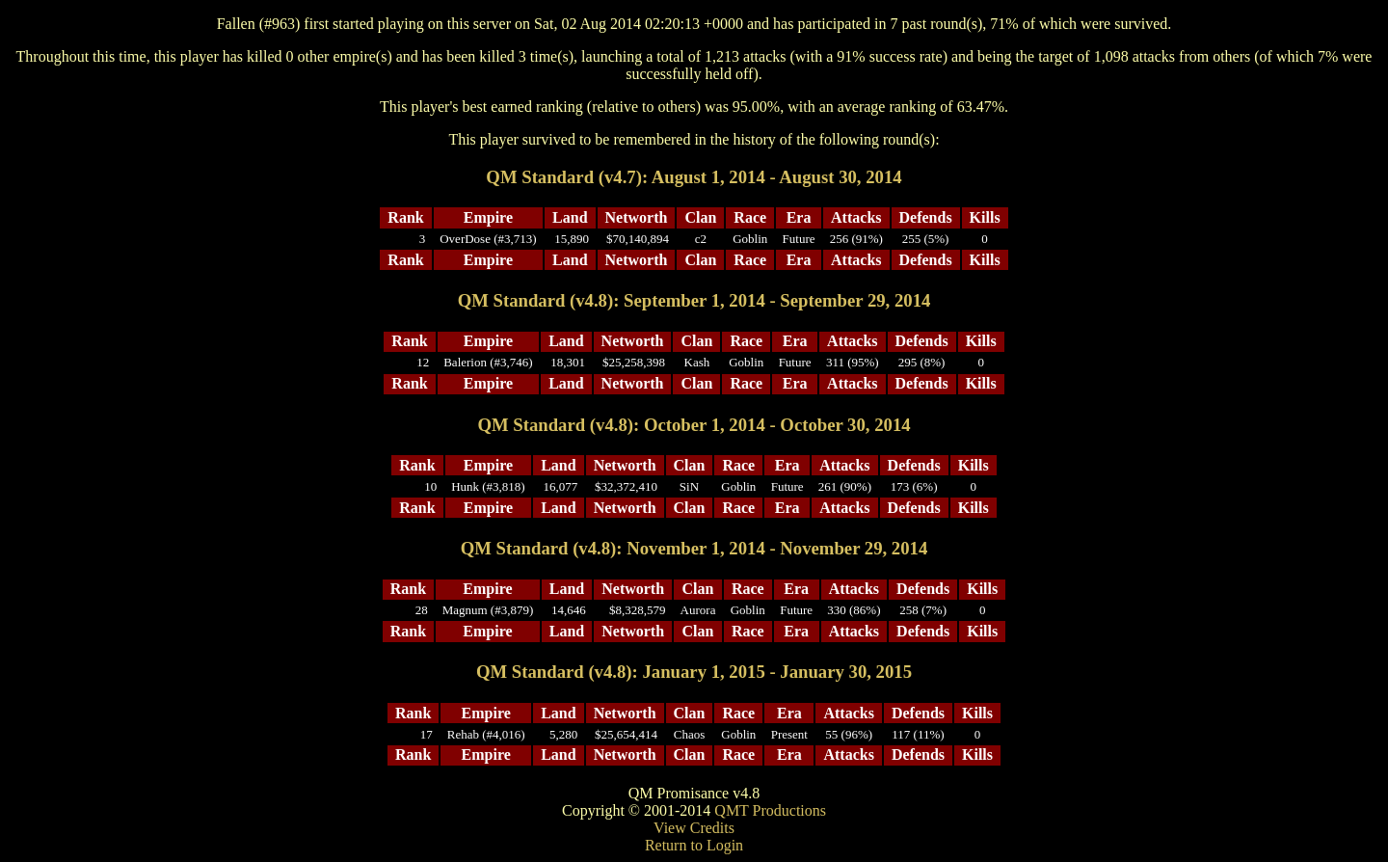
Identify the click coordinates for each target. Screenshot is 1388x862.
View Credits (694, 828)
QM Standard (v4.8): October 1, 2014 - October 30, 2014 (693, 425)
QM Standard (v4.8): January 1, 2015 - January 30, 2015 (694, 671)
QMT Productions (770, 810)
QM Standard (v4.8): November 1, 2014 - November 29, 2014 (694, 548)
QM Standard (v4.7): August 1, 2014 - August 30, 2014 (693, 177)
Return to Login (694, 845)
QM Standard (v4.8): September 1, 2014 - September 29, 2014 (694, 300)
